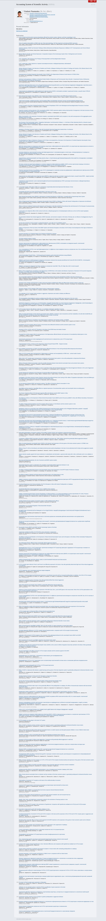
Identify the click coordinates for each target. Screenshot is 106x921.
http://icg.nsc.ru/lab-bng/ (21, 31)
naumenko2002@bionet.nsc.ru (36, 21)
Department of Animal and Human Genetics (39, 16)
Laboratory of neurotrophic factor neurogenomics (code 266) (42, 14)
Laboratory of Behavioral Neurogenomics (38, 13)
